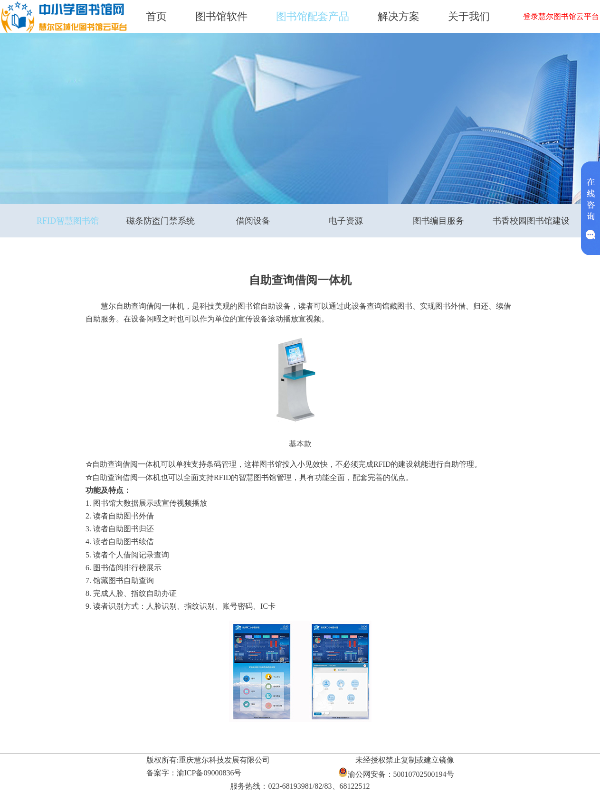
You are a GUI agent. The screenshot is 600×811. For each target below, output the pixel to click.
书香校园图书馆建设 (531, 221)
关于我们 (469, 16)
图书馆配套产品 (312, 16)
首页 (156, 16)
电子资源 (346, 221)
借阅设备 (253, 221)
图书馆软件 (221, 16)
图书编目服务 (438, 221)
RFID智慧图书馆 (68, 221)
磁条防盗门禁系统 (160, 221)
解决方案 (398, 16)
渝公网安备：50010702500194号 (396, 772)
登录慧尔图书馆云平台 (561, 16)
